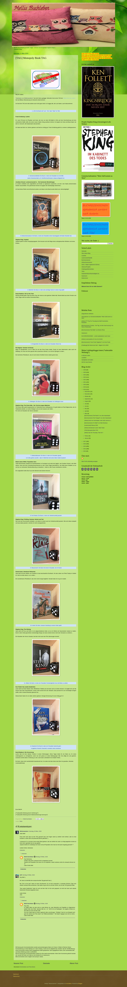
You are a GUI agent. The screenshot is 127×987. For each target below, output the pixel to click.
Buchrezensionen (86, 260)
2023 (84, 377)
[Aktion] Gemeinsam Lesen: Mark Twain (94, 427)
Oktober (87, 396)
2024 (84, 374)
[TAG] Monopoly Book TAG (91, 430)
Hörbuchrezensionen (87, 262)
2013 (84, 451)
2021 (84, 382)
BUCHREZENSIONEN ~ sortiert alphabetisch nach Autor (96, 336)
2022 (84, 379)
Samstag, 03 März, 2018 (35, 831)
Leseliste (84, 255)
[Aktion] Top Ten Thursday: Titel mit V (93, 432)
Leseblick (84, 357)
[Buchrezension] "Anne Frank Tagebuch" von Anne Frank (96, 342)
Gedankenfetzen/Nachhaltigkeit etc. (90, 273)
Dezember (87, 391)
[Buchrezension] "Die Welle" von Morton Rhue (93, 330)
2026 (84, 369)
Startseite (46, 963)
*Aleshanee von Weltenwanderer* (24, 98)
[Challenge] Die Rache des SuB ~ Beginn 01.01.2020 (95, 345)
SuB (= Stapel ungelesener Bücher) (90, 264)
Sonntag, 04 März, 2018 (28, 875)
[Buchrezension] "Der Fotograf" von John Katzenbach (97, 418)
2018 (84, 389)
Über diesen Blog (86, 253)
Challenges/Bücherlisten (88, 269)
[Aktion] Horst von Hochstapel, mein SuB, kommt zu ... (98, 420)
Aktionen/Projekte (86, 267)
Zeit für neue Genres (87, 362)
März (86, 413)
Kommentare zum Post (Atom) (27, 967)
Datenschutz (85, 278)
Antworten (22, 850)
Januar (86, 438)
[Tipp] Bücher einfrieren (87, 313)
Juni (86, 406)
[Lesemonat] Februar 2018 (91, 425)
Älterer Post (74, 963)
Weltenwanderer (24, 831)
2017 (84, 441)
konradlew (68, 983)
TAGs (20, 821)
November (87, 394)
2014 (84, 448)
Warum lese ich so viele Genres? (92, 286)
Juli (86, 403)
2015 (84, 446)
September (88, 399)
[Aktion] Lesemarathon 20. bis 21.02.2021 (92, 339)
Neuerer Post (18, 963)
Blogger (80, 983)
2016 (84, 443)
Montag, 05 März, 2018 (42, 856)
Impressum (84, 276)
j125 (21, 875)
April (86, 411)
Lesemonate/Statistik (87, 257)
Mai (86, 408)
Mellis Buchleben (31, 9)
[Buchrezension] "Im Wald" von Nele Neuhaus (95, 423)
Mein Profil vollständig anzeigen (90, 461)
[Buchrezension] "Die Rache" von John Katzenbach (97, 415)
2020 (84, 384)
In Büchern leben (86, 355)
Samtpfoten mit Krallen (87, 359)
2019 (84, 387)
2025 (84, 372)
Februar (87, 435)
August (87, 401)
